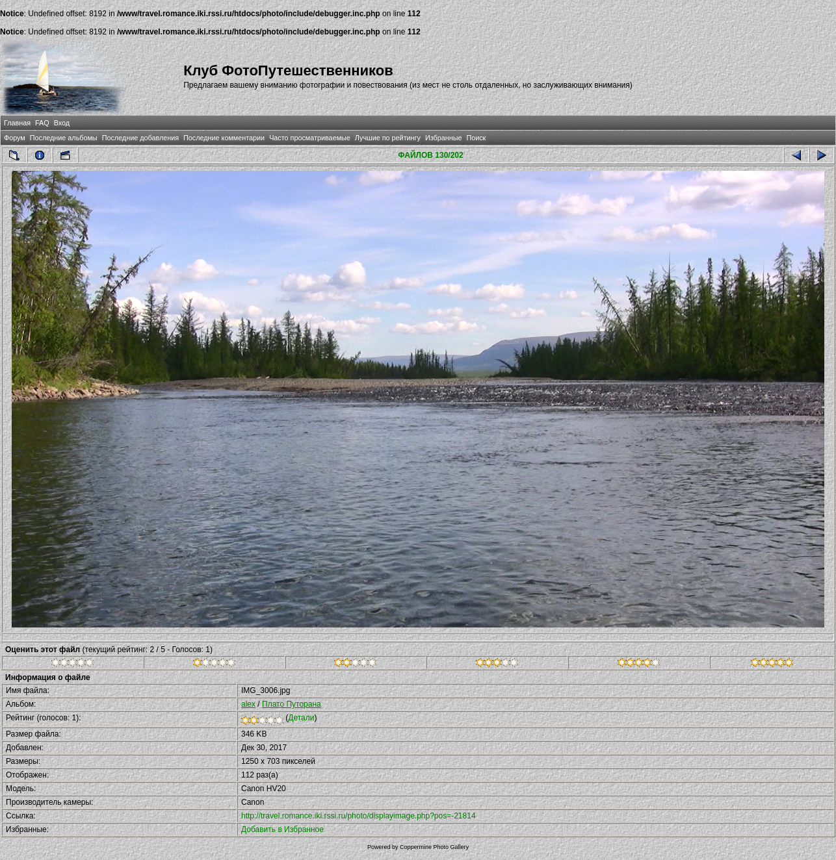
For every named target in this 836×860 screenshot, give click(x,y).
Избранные (443, 138)
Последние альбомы (64, 138)
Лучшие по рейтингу (388, 138)
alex (248, 704)
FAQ (42, 123)
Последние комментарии (224, 138)
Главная (17, 123)
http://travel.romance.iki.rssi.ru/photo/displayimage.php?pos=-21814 (358, 815)
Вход (62, 123)
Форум (14, 138)
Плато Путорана (291, 704)
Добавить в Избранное (282, 829)
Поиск (476, 138)
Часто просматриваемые (309, 138)
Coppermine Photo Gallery (434, 847)
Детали (301, 717)
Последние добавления (140, 138)
